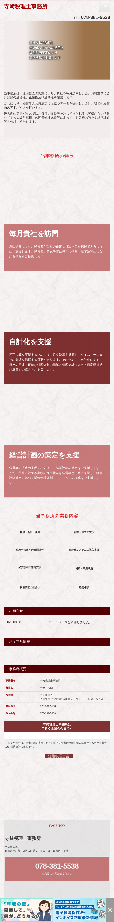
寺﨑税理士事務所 (25, 7)
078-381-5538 (95, 17)
